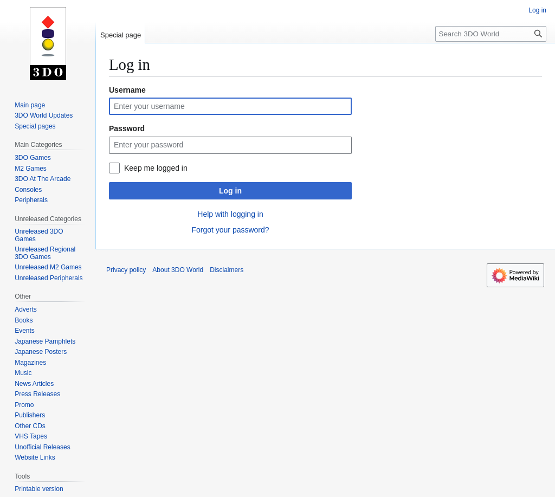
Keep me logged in (156, 168)
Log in (230, 190)
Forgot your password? (230, 229)
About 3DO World (177, 270)
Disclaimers (226, 270)
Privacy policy (126, 270)
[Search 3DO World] (490, 34)
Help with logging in (230, 214)
